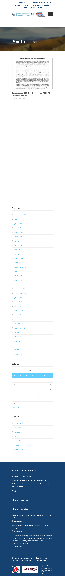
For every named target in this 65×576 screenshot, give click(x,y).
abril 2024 (17, 254)
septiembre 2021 (20, 328)
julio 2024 (17, 241)
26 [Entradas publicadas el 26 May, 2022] (32, 399)
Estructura (17, 432)
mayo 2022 (18, 302)
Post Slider (18, 445)
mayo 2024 (18, 250)
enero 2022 (18, 319)
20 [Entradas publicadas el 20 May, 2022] (38, 394)
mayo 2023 (18, 280)
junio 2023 (18, 276)
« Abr (13, 408)
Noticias (17, 441)
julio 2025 (17, 219)
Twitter (26, 5)
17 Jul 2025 (18, 546)
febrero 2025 (18, 237)
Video (16, 454)
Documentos (18, 423)
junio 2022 (18, 297)
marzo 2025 (18, 232)
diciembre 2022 (19, 289)
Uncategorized (19, 449)
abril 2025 (17, 228)
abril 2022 (17, 306)
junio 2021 (18, 337)
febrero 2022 (18, 315)
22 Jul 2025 (18, 531)
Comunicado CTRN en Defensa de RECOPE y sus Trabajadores (31, 94)
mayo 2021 (18, 341)
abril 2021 (17, 345)
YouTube (26, 7)
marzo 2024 (18, 258)
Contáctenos (37, 7)
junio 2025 (18, 224)
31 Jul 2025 (18, 521)
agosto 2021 (18, 332)
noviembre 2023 (20, 267)
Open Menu (50, 14)
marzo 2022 (18, 311)
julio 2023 (17, 271)
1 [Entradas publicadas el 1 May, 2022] (50, 380)
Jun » (18, 408)
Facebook (17, 5)
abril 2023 (17, 284)
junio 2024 (18, 245)
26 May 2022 (17, 98)
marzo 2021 (18, 350)
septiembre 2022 (20, 293)
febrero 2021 (18, 354)
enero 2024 (18, 263)
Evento (16, 436)
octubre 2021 (19, 324)
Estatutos (17, 428)
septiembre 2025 (20, 215)
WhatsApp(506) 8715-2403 (41, 5)
